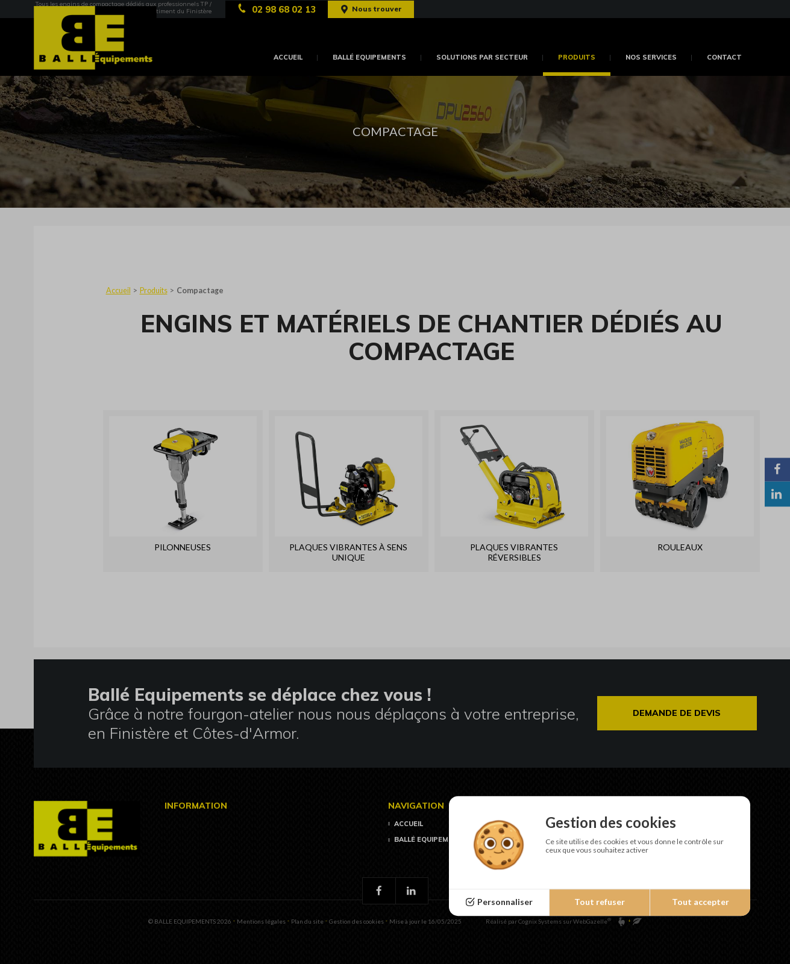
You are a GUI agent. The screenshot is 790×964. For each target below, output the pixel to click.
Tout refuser (599, 902)
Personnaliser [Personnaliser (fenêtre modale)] (505, 902)
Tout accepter (700, 902)
